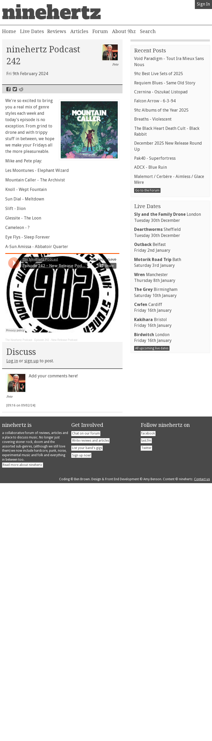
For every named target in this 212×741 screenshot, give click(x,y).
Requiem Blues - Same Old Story (164, 400)
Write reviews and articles (90, 698)
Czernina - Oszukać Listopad (161, 409)
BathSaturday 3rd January (157, 579)
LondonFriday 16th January (153, 654)
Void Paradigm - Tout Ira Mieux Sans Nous (169, 378)
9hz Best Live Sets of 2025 (158, 391)
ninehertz (51, 12)
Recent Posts (150, 368)
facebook (148, 691)
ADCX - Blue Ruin (150, 484)
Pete (110, 55)
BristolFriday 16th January (153, 639)
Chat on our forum (86, 691)
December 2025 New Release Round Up (168, 463)
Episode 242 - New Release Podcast (55, 340)
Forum (100, 31)
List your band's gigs (87, 706)
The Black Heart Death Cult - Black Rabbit (166, 448)
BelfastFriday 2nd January (152, 564)
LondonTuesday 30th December (167, 534)
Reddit (21, 89)
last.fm (146, 698)
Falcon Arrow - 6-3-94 (155, 418)
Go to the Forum (147, 508)
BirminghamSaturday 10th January (155, 609)
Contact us (202, 737)
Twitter (15, 89)
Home (9, 31)
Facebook (8, 89)
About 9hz (124, 31)
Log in (12, 360)
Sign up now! (81, 713)
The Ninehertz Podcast (18, 340)
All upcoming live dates (151, 665)
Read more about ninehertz (22, 723)
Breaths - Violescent (153, 436)
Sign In (203, 4)
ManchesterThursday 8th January (154, 594)
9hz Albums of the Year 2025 (161, 427)
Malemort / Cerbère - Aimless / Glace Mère (169, 496)
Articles (79, 31)
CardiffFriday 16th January (153, 624)
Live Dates (32, 31)
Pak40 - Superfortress (155, 475)
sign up (31, 360)
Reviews (56, 31)
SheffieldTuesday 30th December (157, 549)
